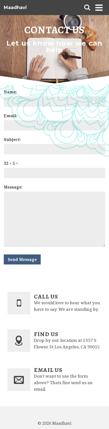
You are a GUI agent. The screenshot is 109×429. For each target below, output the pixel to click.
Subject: (12, 139)
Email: (10, 115)
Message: (13, 187)
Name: (10, 92)
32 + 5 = (11, 163)
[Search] (87, 7)
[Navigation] (99, 7)
